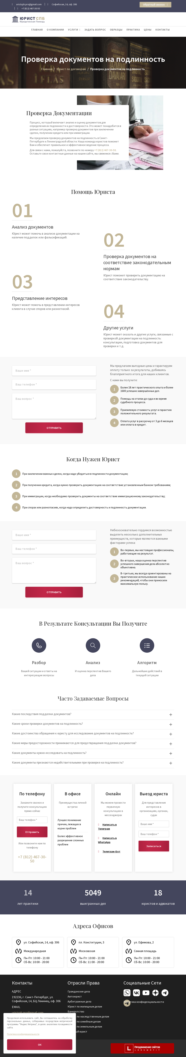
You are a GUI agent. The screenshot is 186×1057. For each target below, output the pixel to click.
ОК (39, 1044)
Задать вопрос (95, 29)
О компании (55, 29)
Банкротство (76, 1011)
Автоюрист (75, 996)
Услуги (73, 29)
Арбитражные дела (79, 1001)
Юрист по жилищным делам (85, 1006)
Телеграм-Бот (111, 851)
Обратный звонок (155, 4)
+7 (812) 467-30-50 (105, 150)
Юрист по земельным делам (85, 1026)
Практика (133, 29)
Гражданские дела (79, 991)
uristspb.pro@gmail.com (27, 1012)
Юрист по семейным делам (84, 1021)
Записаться (153, 846)
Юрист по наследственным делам (88, 1016)
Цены (147, 29)
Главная (37, 29)
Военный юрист (77, 1031)
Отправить (54, 427)
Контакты (162, 29)
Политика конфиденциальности (144, 1001)
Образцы (116, 29)
